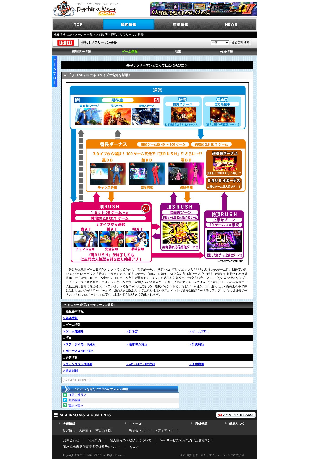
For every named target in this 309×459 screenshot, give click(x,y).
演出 (178, 51)
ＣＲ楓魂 (74, 400)
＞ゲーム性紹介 (73, 331)
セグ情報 (69, 430)
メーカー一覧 (84, 34)
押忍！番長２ (77, 395)
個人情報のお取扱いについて (130, 440)
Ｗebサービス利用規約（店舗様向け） (187, 440)
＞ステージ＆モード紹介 (79, 344)
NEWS (231, 24)
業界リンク (237, 424)
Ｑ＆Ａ (134, 447)
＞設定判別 (70, 370)
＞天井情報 (196, 364)
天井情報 (85, 430)
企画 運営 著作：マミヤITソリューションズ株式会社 (212, 455)
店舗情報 (180, 24)
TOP (77, 24)
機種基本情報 (81, 51)
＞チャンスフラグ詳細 (77, 364)
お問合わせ (71, 440)
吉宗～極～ (75, 405)
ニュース (135, 424)
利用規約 (94, 440)
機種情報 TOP (63, 34)
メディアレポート (167, 430)
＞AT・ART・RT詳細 (140, 364)
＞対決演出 (196, 344)
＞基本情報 (70, 318)
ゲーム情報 (130, 51)
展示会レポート (140, 430)
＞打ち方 (132, 331)
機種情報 (128, 24)
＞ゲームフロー (199, 331)
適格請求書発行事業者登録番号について (92, 447)
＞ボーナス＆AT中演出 (78, 351)
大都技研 (102, 34)
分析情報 (226, 51)
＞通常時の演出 (136, 344)
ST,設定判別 (103, 430)
